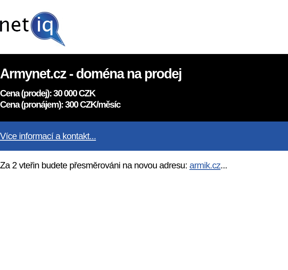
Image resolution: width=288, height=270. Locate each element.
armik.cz (204, 165)
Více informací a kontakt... (48, 136)
